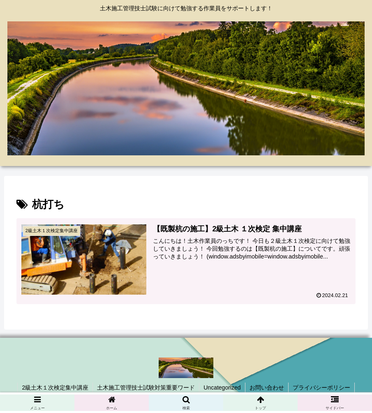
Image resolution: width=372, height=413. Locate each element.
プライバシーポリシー (321, 387)
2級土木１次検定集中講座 (55, 387)
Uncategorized (221, 387)
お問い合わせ (267, 387)
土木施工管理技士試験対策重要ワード (146, 387)
